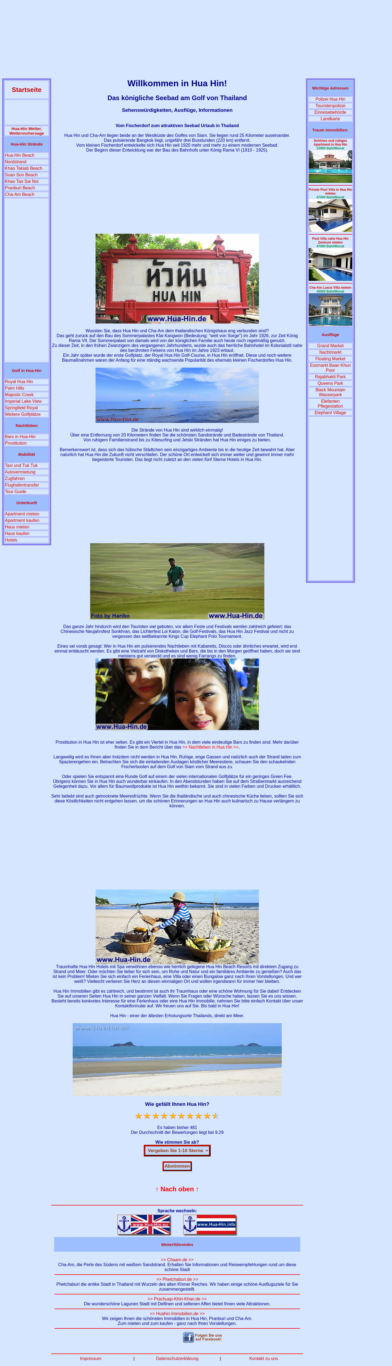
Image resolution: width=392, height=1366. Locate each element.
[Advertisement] (196, 40)
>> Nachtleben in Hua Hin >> (210, 747)
